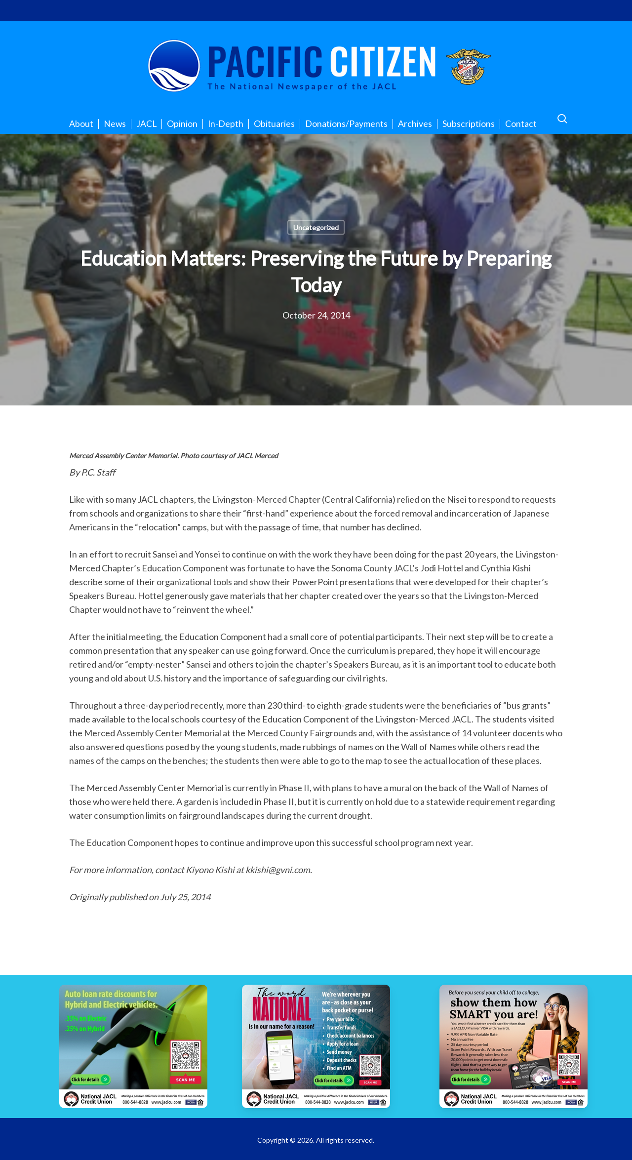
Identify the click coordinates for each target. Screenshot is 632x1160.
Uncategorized (316, 227)
